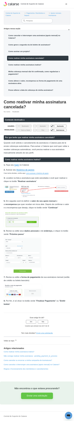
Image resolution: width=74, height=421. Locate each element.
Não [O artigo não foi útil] (43, 322)
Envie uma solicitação (44, 333)
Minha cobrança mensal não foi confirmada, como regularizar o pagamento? (34, 73)
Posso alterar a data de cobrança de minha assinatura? (30, 90)
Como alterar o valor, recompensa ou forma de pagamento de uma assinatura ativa (35, 82)
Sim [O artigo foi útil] (31, 322)
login (16, 165)
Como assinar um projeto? (19, 51)
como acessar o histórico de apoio (37, 173)
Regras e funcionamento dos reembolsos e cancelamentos (26, 369)
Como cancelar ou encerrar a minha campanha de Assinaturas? (28, 360)
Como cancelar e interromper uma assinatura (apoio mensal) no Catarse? (34, 36)
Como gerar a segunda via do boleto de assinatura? (29, 45)
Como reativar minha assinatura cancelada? (26, 58)
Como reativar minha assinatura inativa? (24, 65)
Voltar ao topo (10, 340)
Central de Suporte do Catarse (15, 416)
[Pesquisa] (37, 20)
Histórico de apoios (25, 170)
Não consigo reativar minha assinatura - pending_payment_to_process (30, 356)
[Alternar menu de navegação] (66, 4)
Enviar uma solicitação (37, 396)
